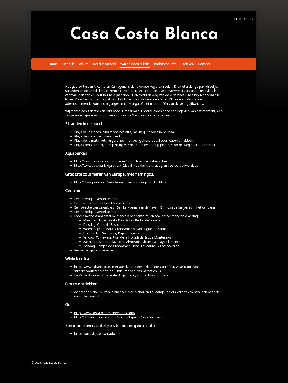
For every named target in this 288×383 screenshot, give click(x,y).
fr (240, 19)
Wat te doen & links (134, 64)
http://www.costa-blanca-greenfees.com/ (104, 313)
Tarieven (187, 64)
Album (83, 64)
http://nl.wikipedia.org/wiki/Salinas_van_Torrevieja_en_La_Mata (120, 182)
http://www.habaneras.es (92, 266)
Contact (204, 64)
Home (53, 64)
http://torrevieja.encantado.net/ (98, 333)
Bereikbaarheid (104, 64)
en (246, 19)
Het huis (68, 64)
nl (235, 19)
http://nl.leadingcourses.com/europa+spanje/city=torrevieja (118, 317)
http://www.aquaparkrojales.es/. (98, 165)
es (251, 19)
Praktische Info (165, 64)
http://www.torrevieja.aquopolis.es (100, 161)
